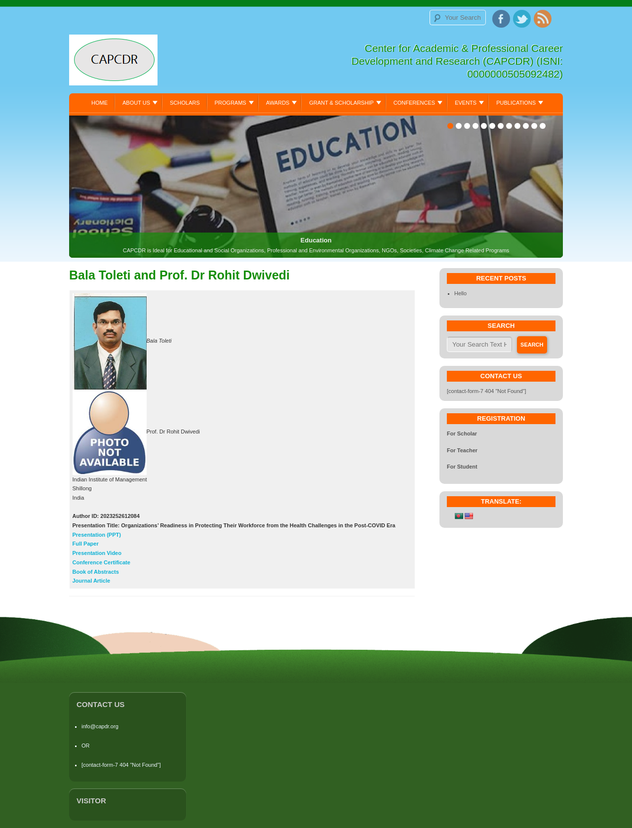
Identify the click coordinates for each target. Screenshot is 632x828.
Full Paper (86, 544)
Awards (277, 103)
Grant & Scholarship (341, 103)
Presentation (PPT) (97, 535)
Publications (516, 103)
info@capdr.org (99, 726)
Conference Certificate (101, 562)
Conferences (414, 103)
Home (99, 103)
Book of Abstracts (96, 572)
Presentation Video (97, 553)
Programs (230, 103)
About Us (136, 103)
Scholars (185, 103)
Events (465, 103)
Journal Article (92, 581)
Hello (460, 293)
